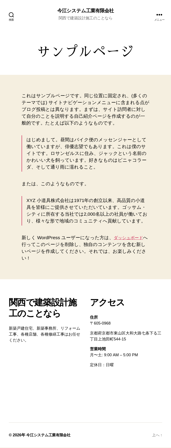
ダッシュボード (130, 238)
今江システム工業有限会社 (85, 11)
